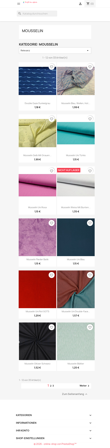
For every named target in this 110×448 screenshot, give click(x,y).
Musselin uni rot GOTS (37, 311)
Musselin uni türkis (76, 155)
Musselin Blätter (76, 363)
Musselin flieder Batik (37, 259)
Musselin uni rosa (37, 207)
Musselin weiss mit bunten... (76, 207)
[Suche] (37, 14)
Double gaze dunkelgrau (37, 103)
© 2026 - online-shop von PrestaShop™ (55, 444)
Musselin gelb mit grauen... (37, 155)
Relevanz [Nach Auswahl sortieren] (55, 50)
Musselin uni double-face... (76, 311)
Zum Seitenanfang (75, 394)
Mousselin (32, 30)
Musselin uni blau (76, 259)
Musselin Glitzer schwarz (37, 363)
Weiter (85, 386)
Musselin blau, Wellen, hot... (75, 103)
